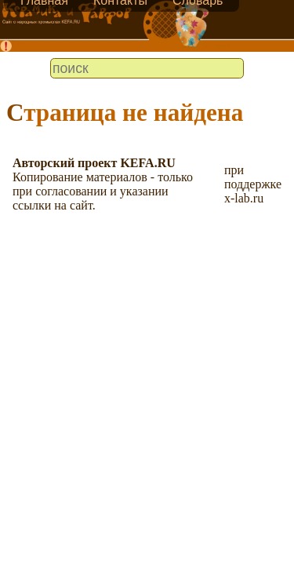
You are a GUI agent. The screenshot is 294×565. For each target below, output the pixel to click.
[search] (146, 68)
